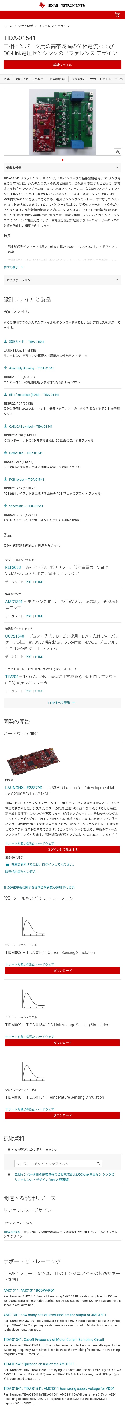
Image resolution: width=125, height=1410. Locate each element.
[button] (8, 15)
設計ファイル (62, 65)
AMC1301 (14, 601)
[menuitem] (80, 15)
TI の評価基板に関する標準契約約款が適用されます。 (40, 887)
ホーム (8, 26)
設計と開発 (25, 26)
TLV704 (11, 676)
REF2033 (13, 567)
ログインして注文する (62, 849)
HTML (39, 582)
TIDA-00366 (12, 1232)
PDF (29, 582)
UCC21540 (14, 636)
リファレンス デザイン (54, 26)
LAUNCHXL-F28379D (23, 787)
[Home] (62, 5)
